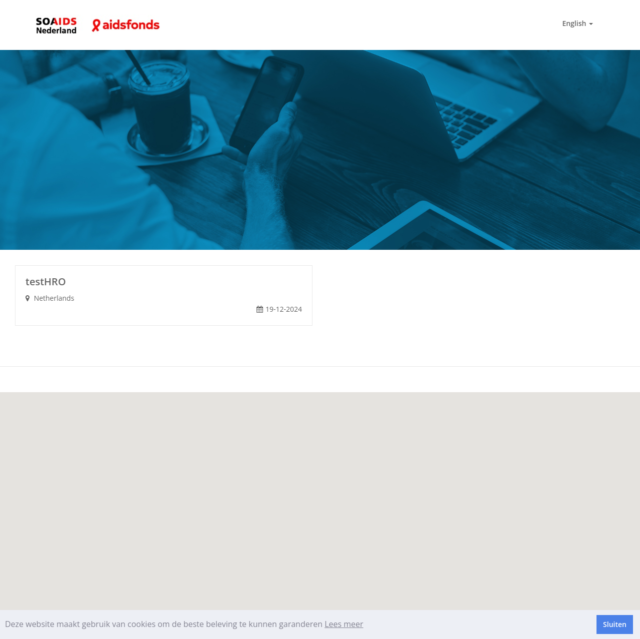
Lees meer (343, 624)
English (577, 23)
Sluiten (614, 624)
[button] (320, 495)
